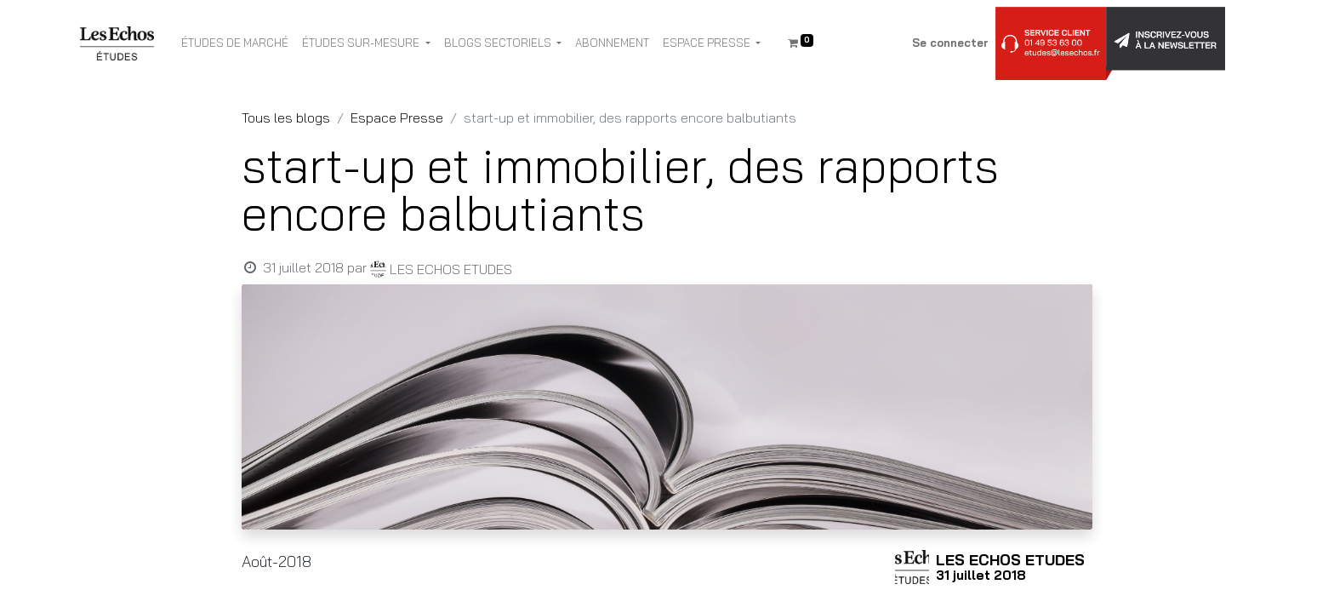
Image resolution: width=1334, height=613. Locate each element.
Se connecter (950, 42)
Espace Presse (397, 117)
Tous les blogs (286, 117)
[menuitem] (234, 43)
